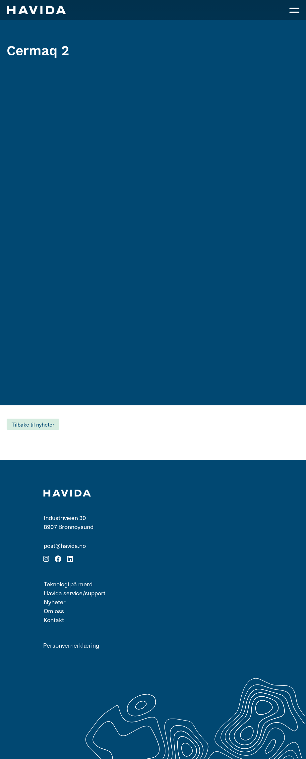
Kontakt (54, 619)
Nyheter (55, 601)
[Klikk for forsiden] (36, 10)
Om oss (54, 610)
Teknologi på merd (68, 583)
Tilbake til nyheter (33, 424)
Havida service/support (74, 592)
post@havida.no (65, 545)
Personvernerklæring (71, 645)
